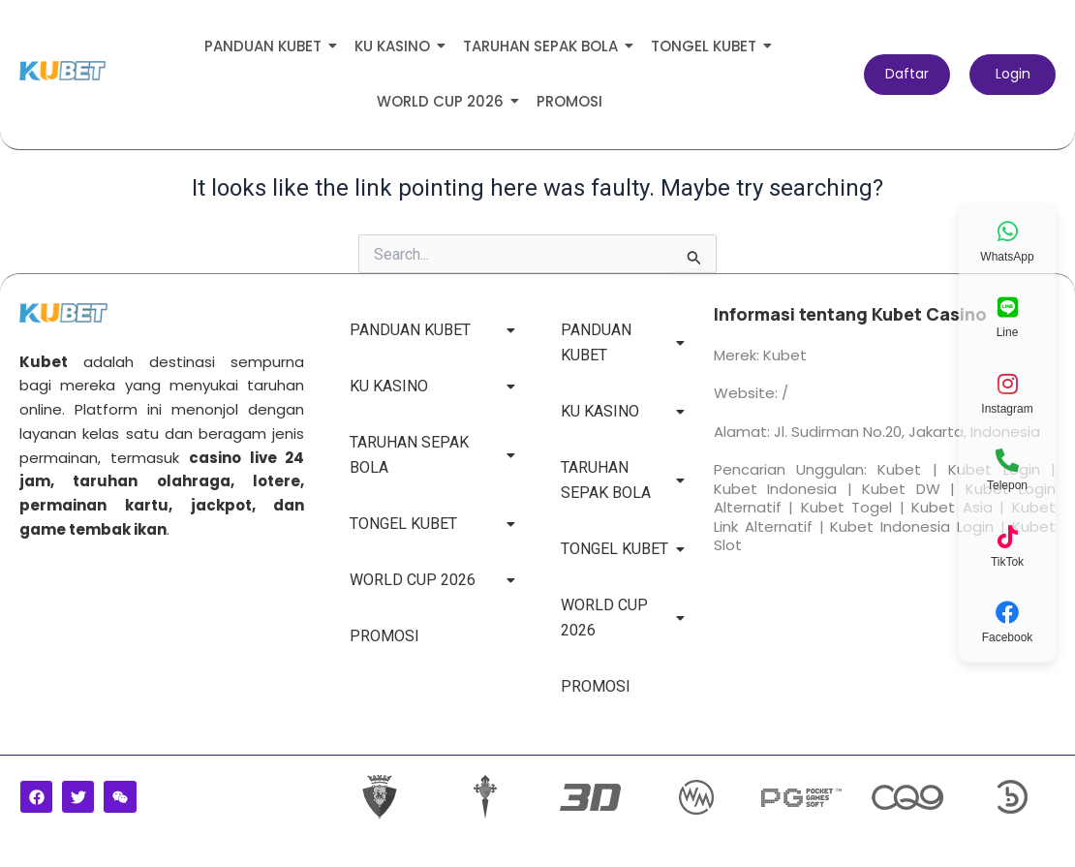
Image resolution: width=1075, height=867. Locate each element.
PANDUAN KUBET (266, 46)
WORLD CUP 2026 (443, 101)
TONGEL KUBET (707, 46)
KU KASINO (395, 46)
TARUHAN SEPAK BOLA (544, 46)
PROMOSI (569, 101)
